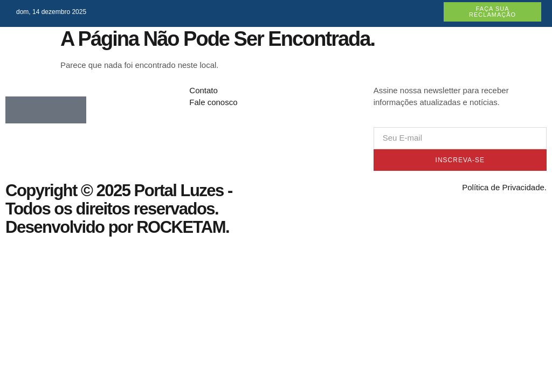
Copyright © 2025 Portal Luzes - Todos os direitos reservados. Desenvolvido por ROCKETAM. (118, 209)
